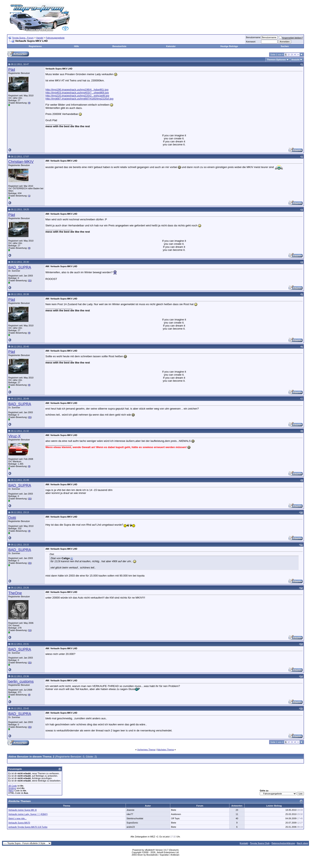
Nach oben (302, 843)
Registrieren (35, 46)
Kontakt (244, 843)
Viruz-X (14, 436)
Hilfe (76, 46)
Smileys (12, 788)
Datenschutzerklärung (283, 843)
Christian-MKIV (21, 162)
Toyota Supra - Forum (23, 38)
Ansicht (295, 59)
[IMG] (11, 790)
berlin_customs (21, 681)
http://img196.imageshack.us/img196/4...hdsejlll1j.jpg (76, 89)
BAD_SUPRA (19, 267)
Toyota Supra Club (260, 843)
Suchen (285, 46)
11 (29, 630)
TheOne (15, 593)
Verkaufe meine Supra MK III (22, 810)
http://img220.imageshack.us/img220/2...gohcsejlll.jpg (77, 95)
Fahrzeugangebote (55, 38)
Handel (39, 38)
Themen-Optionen (276, 59)
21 (29, 280)
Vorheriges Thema (146, 749)
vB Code (12, 785)
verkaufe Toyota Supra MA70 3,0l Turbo (27, 827)
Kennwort (250, 41)
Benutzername (253, 37)
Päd (11, 69)
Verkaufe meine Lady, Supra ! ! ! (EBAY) (28, 814)
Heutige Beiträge (229, 46)
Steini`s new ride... (17, 818)
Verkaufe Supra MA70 (19, 822)
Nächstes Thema (165, 749)
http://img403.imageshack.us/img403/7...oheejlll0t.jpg (77, 92)
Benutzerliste (119, 46)
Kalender (171, 46)
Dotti (12, 518)
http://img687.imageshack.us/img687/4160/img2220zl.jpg (79, 98)
